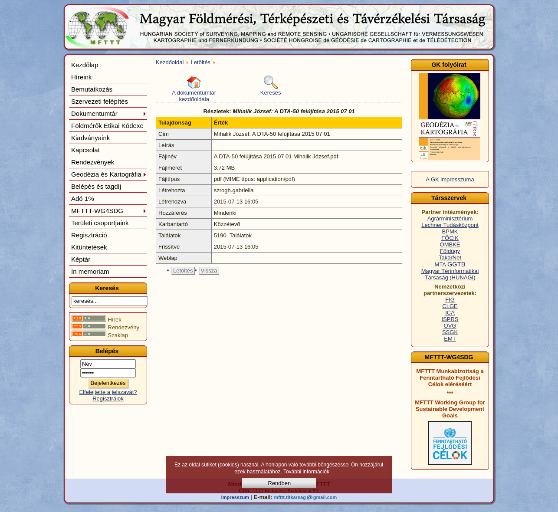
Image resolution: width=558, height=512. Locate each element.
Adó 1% (82, 198)
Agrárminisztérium (450, 218)
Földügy (450, 251)
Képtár (80, 259)
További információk (306, 472)
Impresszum (235, 497)
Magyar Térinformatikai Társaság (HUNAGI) (450, 274)
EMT (450, 338)
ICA (450, 312)
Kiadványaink (90, 137)
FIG (450, 299)
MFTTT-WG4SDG (109, 210)
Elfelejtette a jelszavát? (108, 392)
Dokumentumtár (109, 113)
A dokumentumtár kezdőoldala (194, 88)
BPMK (450, 231)
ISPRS (449, 319)
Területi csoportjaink (100, 222)
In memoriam (90, 271)
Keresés (270, 85)
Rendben (279, 483)
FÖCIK (450, 238)
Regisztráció (89, 235)
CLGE (449, 306)
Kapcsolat (85, 150)
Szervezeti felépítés (99, 101)
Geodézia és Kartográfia (109, 174)
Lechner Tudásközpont (450, 225)
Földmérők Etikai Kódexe (107, 125)
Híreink (81, 77)
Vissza (209, 270)
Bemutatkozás (91, 89)
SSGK (450, 332)
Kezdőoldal (170, 62)
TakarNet (450, 257)
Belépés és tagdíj (96, 186)
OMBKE (450, 244)
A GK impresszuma (450, 179)
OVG (450, 325)
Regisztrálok (108, 398)
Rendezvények (92, 162)
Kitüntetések (89, 247)
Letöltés (201, 62)
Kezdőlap (84, 65)
